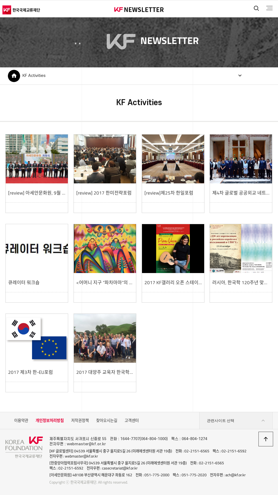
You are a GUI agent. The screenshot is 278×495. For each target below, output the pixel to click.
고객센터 (132, 421)
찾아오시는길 (106, 421)
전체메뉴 (269, 8)
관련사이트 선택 (236, 421)
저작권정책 (80, 421)
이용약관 (21, 421)
